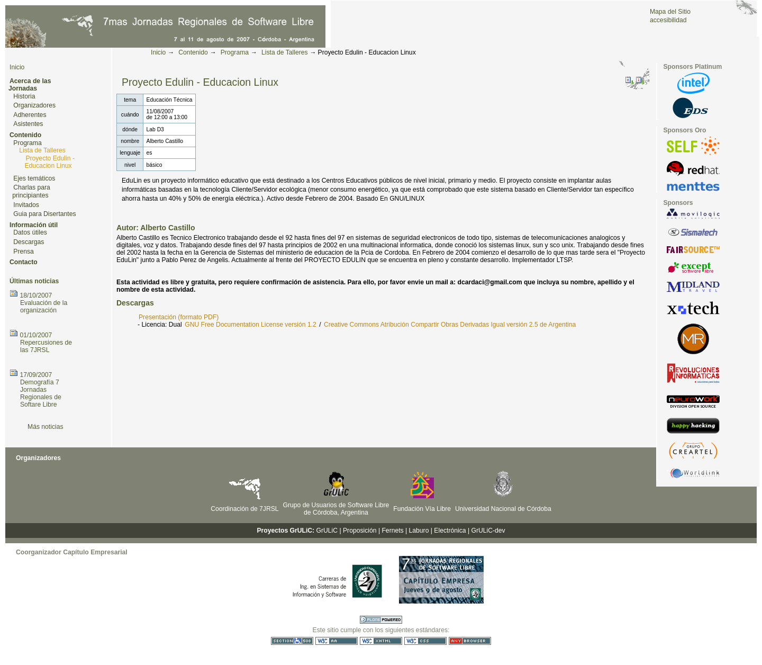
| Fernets (391, 530)
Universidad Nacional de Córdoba (503, 509)
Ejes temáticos (34, 178)
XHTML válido (381, 641)
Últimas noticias (34, 281)
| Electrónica (448, 530)
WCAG (336, 641)
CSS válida (425, 641)
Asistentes (28, 124)
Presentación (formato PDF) (179, 317)
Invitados (26, 205)
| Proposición (357, 530)
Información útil (34, 225)
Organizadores (34, 105)
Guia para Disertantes (44, 214)
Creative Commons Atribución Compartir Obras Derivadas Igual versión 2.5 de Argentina (450, 324)
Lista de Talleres (284, 52)
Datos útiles (30, 232)
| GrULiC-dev (486, 530)
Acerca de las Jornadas (29, 85)
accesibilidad (668, 20)
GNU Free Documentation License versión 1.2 (250, 324)
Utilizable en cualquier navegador (470, 641)
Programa (235, 52)
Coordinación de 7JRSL (244, 509)
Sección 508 (292, 641)
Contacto (24, 262)
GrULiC (327, 530)
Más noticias (46, 426)
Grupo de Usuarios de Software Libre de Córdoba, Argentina (336, 508)
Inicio (158, 52)
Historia (24, 96)
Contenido (192, 52)
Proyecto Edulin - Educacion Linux (49, 162)
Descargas (28, 242)
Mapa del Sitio (670, 11)
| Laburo (417, 530)
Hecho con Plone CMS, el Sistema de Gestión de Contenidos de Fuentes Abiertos (381, 620)
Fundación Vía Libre (422, 509)
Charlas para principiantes (31, 191)
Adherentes (29, 115)
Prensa (23, 251)
